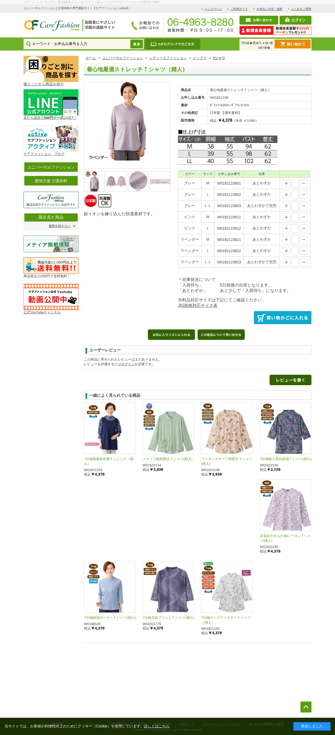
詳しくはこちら (157, 726)
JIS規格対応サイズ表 (197, 305)
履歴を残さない (60, 226)
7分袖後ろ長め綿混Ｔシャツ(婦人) (286, 459)
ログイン (128, 364)
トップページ (213, 8)
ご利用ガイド (239, 8)
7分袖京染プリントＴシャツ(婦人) (168, 618)
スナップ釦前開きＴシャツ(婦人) (168, 459)
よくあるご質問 (301, 8)
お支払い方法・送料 (269, 8)
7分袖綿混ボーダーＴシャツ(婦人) (110, 618)
